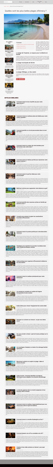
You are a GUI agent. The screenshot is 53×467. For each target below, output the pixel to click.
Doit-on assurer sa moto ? (9, 89)
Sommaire (19, 42)
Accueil (5, 6)
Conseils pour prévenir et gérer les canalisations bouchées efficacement (30, 217)
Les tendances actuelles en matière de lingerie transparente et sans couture (29, 292)
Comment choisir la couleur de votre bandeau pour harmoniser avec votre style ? (30, 146)
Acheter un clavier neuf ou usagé (9, 64)
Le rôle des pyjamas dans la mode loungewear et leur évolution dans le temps (31, 390)
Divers (8, 6)
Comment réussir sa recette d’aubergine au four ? (30, 419)
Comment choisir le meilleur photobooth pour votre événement (30, 277)
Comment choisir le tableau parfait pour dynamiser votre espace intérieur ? (32, 160)
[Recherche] (8, 2)
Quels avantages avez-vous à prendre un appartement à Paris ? (9, 76)
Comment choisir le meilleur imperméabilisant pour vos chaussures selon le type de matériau (32, 405)
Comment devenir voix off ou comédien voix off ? (30, 433)
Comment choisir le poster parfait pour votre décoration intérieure (32, 232)
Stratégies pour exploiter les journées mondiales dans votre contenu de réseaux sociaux (31, 246)
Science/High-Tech (39, 2)
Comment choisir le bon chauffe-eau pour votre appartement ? (29, 102)
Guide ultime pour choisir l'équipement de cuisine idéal (32, 305)
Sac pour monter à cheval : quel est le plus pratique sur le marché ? (32, 334)
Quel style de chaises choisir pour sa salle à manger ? (9, 51)
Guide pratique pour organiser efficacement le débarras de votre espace (32, 261)
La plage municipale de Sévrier (21, 46)
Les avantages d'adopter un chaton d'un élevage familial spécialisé (32, 348)
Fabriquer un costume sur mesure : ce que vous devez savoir (31, 320)
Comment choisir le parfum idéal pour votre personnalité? (28, 174)
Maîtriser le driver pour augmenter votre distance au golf (32, 188)
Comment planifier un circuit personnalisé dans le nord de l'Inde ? (31, 131)
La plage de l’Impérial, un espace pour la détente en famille (25, 44)
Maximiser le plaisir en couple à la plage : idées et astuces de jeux (30, 362)
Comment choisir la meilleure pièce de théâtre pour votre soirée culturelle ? (32, 116)
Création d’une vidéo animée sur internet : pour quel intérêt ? (31, 447)
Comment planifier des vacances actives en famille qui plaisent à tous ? (31, 202)
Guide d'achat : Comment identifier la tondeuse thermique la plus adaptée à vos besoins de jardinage (31, 376)
